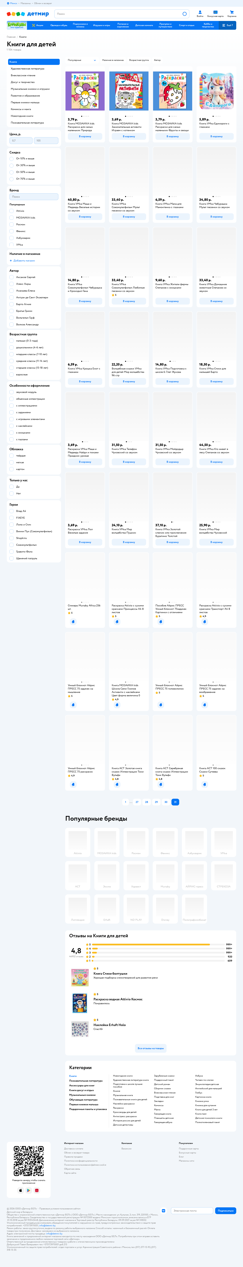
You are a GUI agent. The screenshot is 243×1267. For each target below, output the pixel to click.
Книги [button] (73, 1076)
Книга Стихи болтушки (110, 973)
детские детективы (123, 1125)
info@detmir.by (47, 1225)
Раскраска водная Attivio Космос (118, 999)
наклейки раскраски (124, 1103)
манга (157, 1109)
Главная (11, 37)
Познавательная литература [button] (85, 1080)
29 (156, 802)
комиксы (159, 1105)
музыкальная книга (123, 1095)
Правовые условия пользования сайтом (59, 1208)
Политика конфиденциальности (81, 1160)
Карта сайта (70, 1173)
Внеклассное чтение (23, 75)
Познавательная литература (27, 122)
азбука (199, 1076)
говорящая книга (162, 1114)
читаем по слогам (204, 1080)
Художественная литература (27, 68)
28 (146, 802)
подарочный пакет (164, 1080)
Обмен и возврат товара (76, 1152)
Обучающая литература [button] (83, 1099)
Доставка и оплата (73, 1148)
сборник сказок (162, 1088)
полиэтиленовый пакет (207, 1122)
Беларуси (28, 1212)
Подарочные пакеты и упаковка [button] (88, 1109)
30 (166, 802)
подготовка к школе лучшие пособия (127, 1085)
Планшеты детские (164, 1118)
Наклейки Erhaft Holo (109, 1025)
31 (175, 802)
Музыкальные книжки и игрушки (30, 89)
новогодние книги (123, 1076)
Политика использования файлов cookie (85, 1164)
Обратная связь (72, 1168)
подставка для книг (164, 1097)
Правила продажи (73, 1156)
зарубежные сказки (164, 1076)
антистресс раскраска (125, 1116)
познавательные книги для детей (130, 1099)
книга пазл (200, 1114)
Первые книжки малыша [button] (83, 1104)
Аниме (116, 1091)
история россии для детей (127, 1120)
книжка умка (202, 1101)
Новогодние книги (22, 116)
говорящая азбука (163, 1122)
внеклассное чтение (165, 1092)
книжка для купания (205, 1105)
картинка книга (203, 1097)
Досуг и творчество (23, 82)
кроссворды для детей (125, 1112)
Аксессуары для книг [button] (81, 1085)
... (131, 802)
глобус (198, 1092)
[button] (227, 25)
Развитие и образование (25, 95)
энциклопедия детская (207, 1084)
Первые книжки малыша (25, 102)
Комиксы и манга (21, 109)
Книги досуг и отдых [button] (81, 1090)
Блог (181, 1156)
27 (137, 802)
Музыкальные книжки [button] (82, 1095)
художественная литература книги (131, 1080)
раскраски (118, 1108)
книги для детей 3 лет (206, 1109)
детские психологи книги (208, 1118)
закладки (159, 1101)
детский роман (162, 1084)
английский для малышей (208, 1088)
